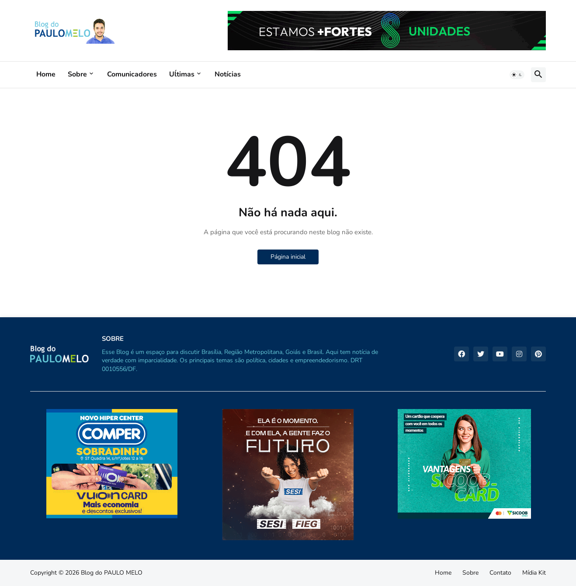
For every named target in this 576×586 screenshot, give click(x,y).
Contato (500, 573)
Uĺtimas (181, 74)
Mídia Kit (534, 573)
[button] (517, 74)
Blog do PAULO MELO (111, 573)
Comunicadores (132, 74)
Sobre (77, 74)
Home (46, 74)
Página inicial (288, 257)
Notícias (228, 74)
